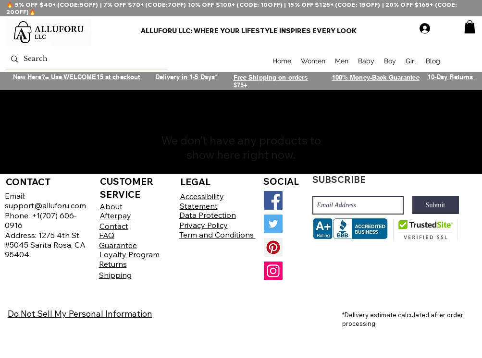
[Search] (86, 59)
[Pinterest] (273, 247)
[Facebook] (273, 200)
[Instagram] (273, 271)
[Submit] (435, 205)
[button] (469, 26)
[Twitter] (273, 224)
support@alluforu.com (45, 205)
